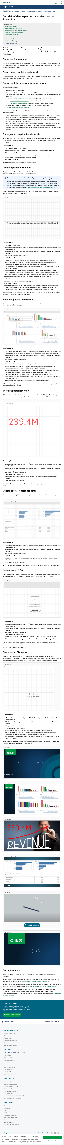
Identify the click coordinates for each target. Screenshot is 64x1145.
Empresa (6, 1106)
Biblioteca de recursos (10, 1045)
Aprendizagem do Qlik (10, 1040)
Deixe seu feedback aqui (12, 1014)
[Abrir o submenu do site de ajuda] (2, 7)
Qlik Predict (7, 1071)
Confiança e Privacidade (11, 1086)
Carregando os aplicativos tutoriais (14, 32)
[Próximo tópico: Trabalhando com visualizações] (48, 1022)
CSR (5, 1110)
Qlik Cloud (8, 7)
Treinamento (8, 1038)
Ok (52, 1137)
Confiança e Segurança (10, 1084)
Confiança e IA (8, 1088)
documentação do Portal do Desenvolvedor (40, 187)
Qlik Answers (8, 1069)
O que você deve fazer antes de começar (16, 30)
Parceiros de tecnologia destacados (14, 1095)
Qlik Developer (8, 1036)
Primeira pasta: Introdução (11, 34)
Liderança (7, 1108)
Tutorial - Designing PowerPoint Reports (17, 107)
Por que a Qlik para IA (10, 1091)
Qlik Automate (8, 1074)
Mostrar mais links (11, 43)
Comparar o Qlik (8, 1093)
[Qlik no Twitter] (52, 1133)
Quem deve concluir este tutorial (13, 28)
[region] (31, 1139)
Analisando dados (15, 11)
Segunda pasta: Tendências (12, 36)
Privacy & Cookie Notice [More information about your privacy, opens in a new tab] (28, 1143)
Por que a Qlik (8, 1082)
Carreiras (6, 1119)
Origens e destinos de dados (12, 1098)
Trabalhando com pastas (49, 11)
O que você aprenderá (11, 26)
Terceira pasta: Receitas (11, 39)
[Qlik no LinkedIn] (55, 1133)
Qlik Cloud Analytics (9, 1067)
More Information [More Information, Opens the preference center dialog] (52, 1140)
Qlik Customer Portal (10, 1042)
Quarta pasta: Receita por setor (13, 41)
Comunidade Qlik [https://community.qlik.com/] (43, 1133)
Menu (61, 3)
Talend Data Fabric (9, 1060)
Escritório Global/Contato (11, 1124)
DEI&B (6, 1113)
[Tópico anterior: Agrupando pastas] (16, 1022)
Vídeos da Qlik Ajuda (10, 1033)
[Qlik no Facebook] (58, 1133)
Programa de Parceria (10, 1117)
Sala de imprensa (9, 1122)
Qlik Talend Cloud (9, 1058)
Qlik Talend (7, 1055)
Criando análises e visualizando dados (31, 11)
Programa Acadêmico (10, 1115)
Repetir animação (33, 925)
